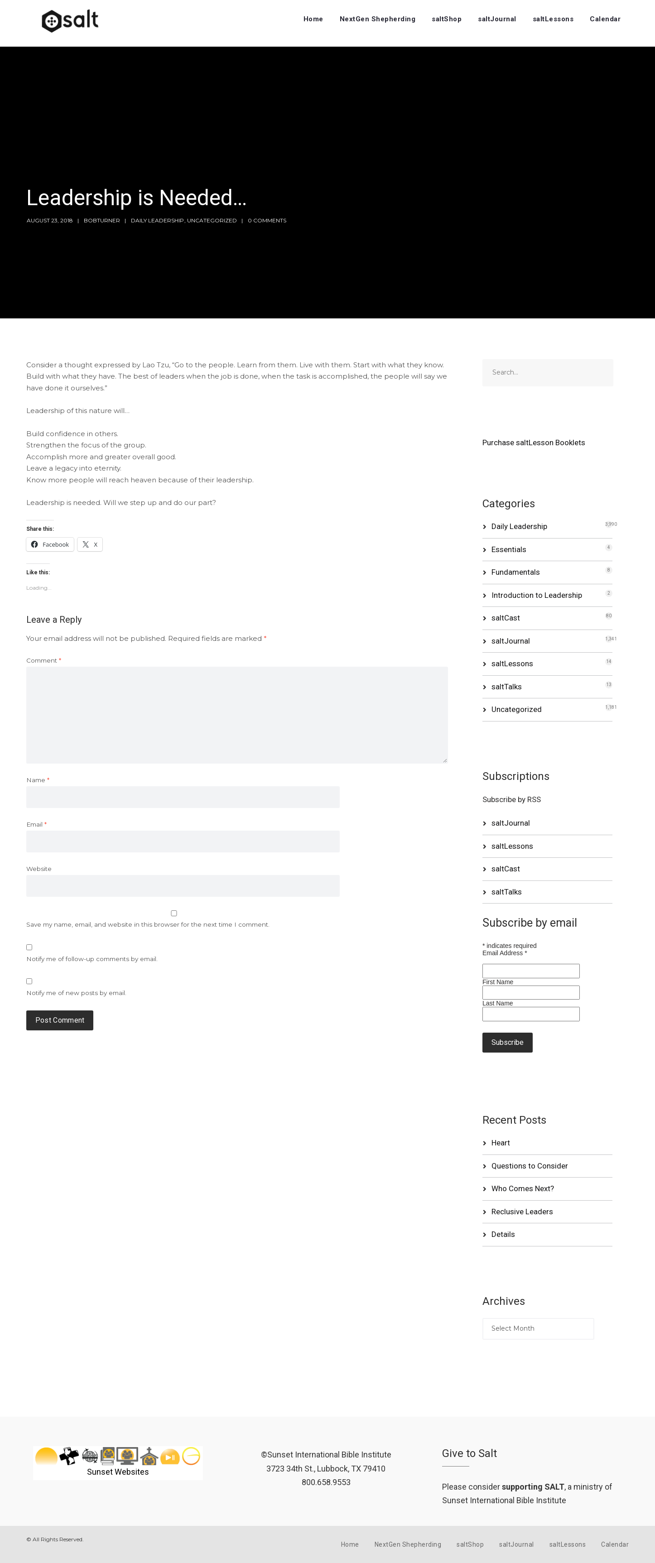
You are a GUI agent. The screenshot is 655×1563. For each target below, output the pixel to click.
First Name (497, 982)
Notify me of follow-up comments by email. (92, 958)
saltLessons (553, 19)
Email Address (504, 953)
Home (313, 19)
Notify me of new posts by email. (76, 992)
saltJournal (497, 19)
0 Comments (267, 220)
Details (503, 1234)
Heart (500, 1142)
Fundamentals (515, 572)
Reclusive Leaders (522, 1211)
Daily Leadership (157, 220)
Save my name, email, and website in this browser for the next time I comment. (148, 924)
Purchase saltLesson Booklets (533, 442)
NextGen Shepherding (378, 19)
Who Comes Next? (522, 1188)
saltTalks (506, 686)
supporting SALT (533, 1486)
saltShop (447, 19)
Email (36, 824)
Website (39, 868)
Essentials (508, 549)
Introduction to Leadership (536, 595)
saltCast (505, 617)
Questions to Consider (529, 1165)
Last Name (497, 1003)
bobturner (102, 220)
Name (37, 780)
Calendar (605, 19)
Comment (43, 660)
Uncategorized (212, 220)
